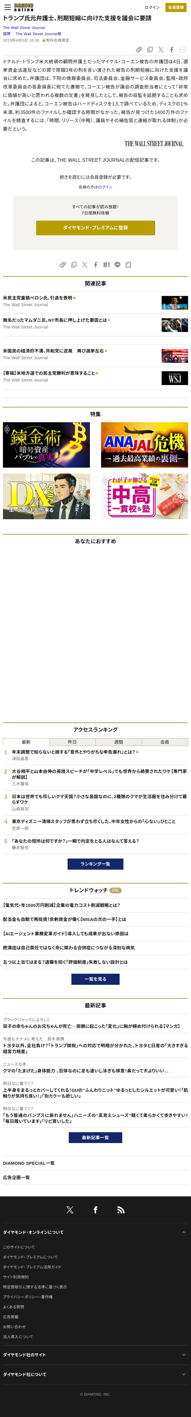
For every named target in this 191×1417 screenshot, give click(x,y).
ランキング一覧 (95, 863)
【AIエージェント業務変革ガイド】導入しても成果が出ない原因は (65, 933)
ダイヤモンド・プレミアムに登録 (95, 227)
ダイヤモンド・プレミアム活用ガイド (32, 1267)
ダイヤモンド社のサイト (24, 1355)
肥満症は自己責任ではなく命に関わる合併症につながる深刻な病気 (69, 947)
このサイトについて (19, 1247)
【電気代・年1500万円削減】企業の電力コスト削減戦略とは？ (61, 905)
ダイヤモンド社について (24, 1374)
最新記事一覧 (95, 1137)
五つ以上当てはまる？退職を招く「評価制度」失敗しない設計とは (65, 962)
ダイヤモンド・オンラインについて (33, 1232)
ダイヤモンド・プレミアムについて (30, 1257)
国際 (7, 34)
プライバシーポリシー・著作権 (28, 1297)
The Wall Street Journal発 (38, 34)
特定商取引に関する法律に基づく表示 (35, 1287)
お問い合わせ (14, 1327)
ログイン (152, 7)
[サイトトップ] (22, 7)
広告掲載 (11, 1317)
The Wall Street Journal (24, 27)
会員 (165, 742)
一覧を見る (96, 979)
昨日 (72, 742)
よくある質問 (13, 1307)
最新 (26, 742)
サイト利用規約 (16, 1277)
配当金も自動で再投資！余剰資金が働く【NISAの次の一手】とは (64, 919)
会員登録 (176, 7)
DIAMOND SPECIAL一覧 (29, 1163)
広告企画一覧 (16, 1177)
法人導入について (18, 1337)
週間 (118, 742)
